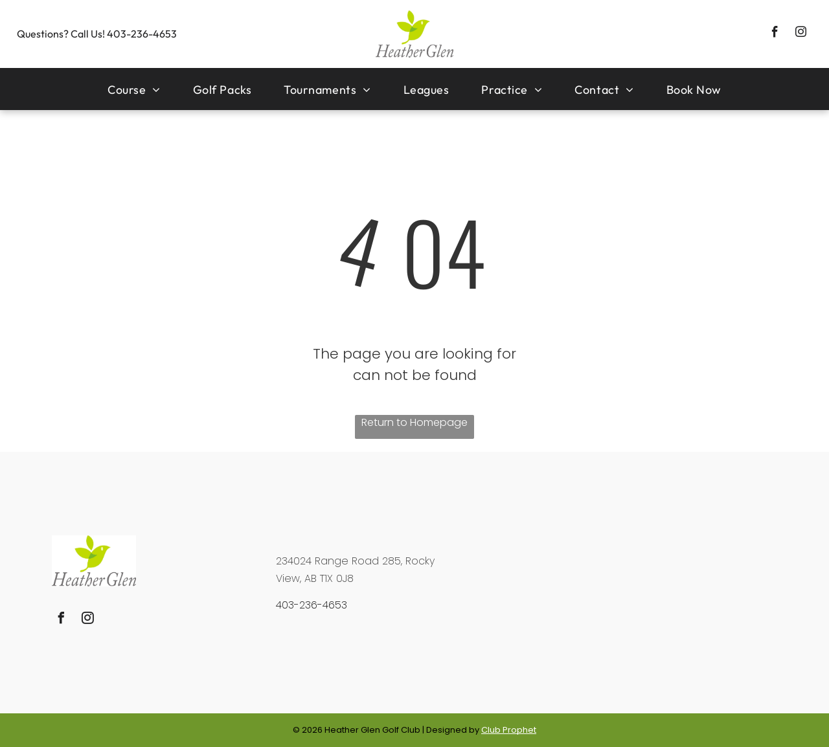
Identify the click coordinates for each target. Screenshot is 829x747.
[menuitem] (134, 89)
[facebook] (775, 33)
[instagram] (801, 33)
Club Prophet (508, 730)
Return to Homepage (414, 422)
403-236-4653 (142, 33)
